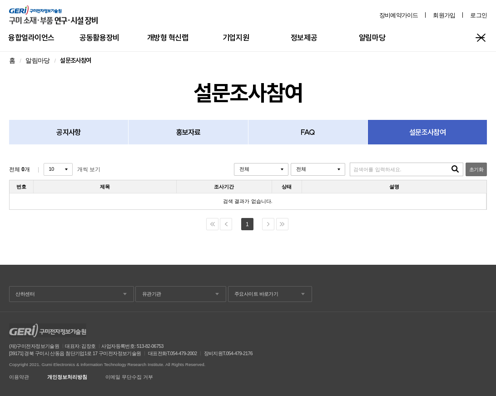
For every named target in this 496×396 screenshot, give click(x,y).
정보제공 (304, 37)
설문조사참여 (427, 132)
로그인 (478, 15)
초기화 (476, 169)
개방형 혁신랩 (167, 37)
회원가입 (444, 15)
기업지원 (236, 37)
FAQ (308, 132)
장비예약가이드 (398, 15)
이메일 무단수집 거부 (129, 377)
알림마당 (372, 37)
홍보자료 (188, 132)
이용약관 (19, 377)
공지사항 (68, 132)
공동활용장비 (99, 37)
